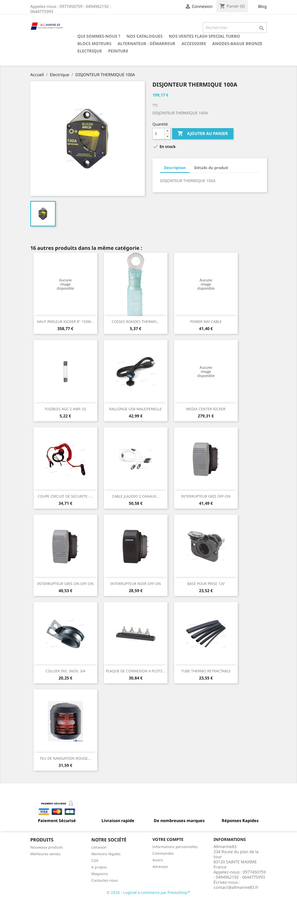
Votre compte (167, 839)
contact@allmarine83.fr (236, 887)
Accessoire (193, 43)
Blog (262, 6)
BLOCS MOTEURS (94, 43)
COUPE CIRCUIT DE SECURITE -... (65, 496)
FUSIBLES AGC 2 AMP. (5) (65, 408)
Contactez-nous (104, 880)
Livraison (99, 847)
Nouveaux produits (46, 847)
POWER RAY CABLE (206, 321)
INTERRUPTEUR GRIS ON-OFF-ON (65, 583)
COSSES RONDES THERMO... (135, 321)
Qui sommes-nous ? (98, 36)
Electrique (89, 51)
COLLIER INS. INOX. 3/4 (65, 671)
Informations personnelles (175, 846)
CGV (94, 860)
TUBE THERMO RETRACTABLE (206, 671)
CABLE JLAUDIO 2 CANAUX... (135, 496)
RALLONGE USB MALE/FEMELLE (135, 408)
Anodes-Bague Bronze (237, 43)
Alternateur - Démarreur (146, 43)
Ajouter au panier (202, 133)
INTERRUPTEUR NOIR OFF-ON (135, 583)
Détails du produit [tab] (211, 167)
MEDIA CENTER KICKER (205, 408)
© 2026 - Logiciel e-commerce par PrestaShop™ (148, 892)
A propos (99, 867)
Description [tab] (175, 167)
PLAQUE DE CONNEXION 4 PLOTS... (135, 671)
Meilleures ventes (45, 853)
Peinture (118, 51)
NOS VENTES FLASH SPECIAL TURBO (204, 36)
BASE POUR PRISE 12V (205, 583)
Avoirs (157, 859)
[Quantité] (158, 133)
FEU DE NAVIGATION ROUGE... (65, 758)
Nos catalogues (144, 36)
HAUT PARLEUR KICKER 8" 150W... (65, 321)
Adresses (160, 866)
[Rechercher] (235, 27)
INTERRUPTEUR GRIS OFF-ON (206, 496)
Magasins (99, 873)
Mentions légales (106, 853)
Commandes (163, 853)
